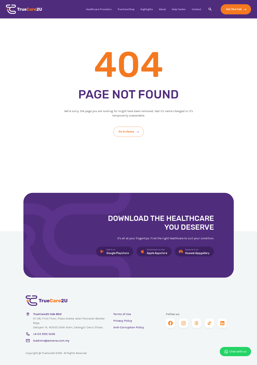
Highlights (146, 9)
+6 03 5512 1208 (44, 334)
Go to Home (126, 131)
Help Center (179, 9)
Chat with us (235, 352)
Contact (196, 9)
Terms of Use (122, 314)
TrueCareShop (126, 9)
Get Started (234, 9)
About (162, 9)
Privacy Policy (122, 320)
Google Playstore (117, 251)
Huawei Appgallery (197, 251)
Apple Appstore (157, 251)
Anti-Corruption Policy (128, 327)
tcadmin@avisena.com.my (51, 340)
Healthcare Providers (99, 9)
